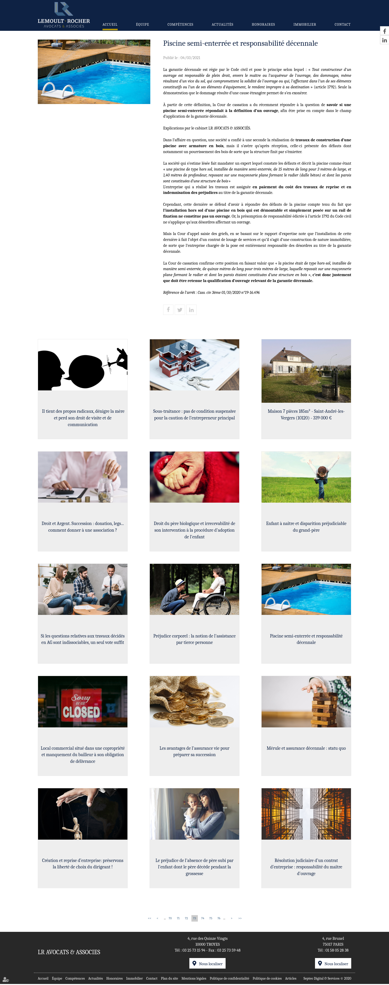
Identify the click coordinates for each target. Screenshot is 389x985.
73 (194, 919)
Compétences (180, 24)
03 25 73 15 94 (193, 951)
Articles (291, 979)
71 (178, 919)
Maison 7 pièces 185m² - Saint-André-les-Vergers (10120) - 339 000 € (306, 415)
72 (186, 919)
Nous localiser (211, 965)
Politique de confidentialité (229, 979)
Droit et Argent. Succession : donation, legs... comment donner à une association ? (83, 527)
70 (170, 919)
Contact (343, 24)
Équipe (142, 24)
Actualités (222, 24)
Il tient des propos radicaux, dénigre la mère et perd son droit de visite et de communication (82, 418)
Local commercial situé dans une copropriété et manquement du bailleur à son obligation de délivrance (83, 755)
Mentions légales (193, 979)
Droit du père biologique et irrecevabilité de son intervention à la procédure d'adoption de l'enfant (194, 530)
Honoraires (263, 24)
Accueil (110, 24)
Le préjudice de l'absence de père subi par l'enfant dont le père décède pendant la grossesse (194, 868)
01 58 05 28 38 (337, 951)
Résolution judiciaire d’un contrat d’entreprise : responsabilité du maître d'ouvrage (306, 868)
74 (202, 919)
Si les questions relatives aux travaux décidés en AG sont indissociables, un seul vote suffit (83, 640)
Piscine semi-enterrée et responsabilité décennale (306, 640)
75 (210, 919)
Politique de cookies (267, 979)
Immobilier (304, 24)
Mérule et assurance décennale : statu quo (306, 749)
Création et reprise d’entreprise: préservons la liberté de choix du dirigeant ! (82, 865)
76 (218, 919)
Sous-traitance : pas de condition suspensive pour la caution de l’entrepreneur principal (194, 415)
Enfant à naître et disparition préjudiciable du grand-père (306, 527)
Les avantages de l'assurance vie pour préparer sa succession (194, 752)
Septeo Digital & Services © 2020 (327, 979)
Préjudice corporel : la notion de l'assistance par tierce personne (194, 640)
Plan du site (169, 979)
